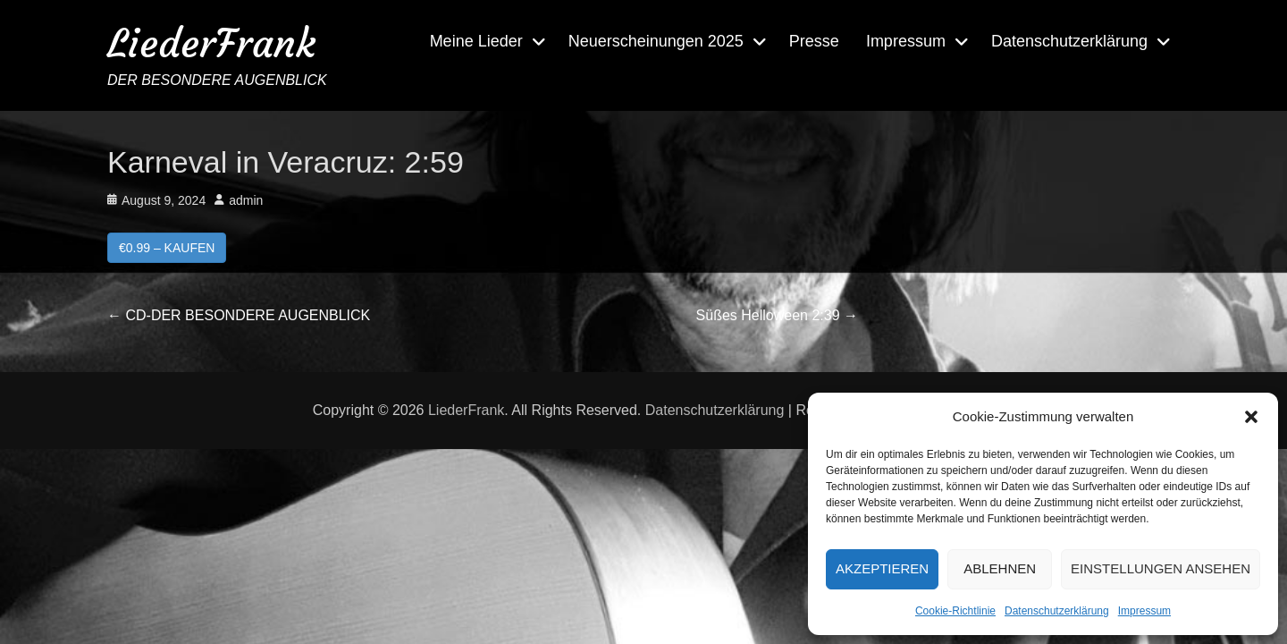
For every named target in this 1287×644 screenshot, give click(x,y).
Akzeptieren (882, 568)
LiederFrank (211, 43)
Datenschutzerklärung (1057, 611)
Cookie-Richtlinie (955, 611)
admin (246, 200)
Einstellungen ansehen (1160, 568)
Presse (814, 41)
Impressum (1144, 611)
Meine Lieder (476, 41)
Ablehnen (999, 568)
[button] (1251, 417)
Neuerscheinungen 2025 (656, 41)
